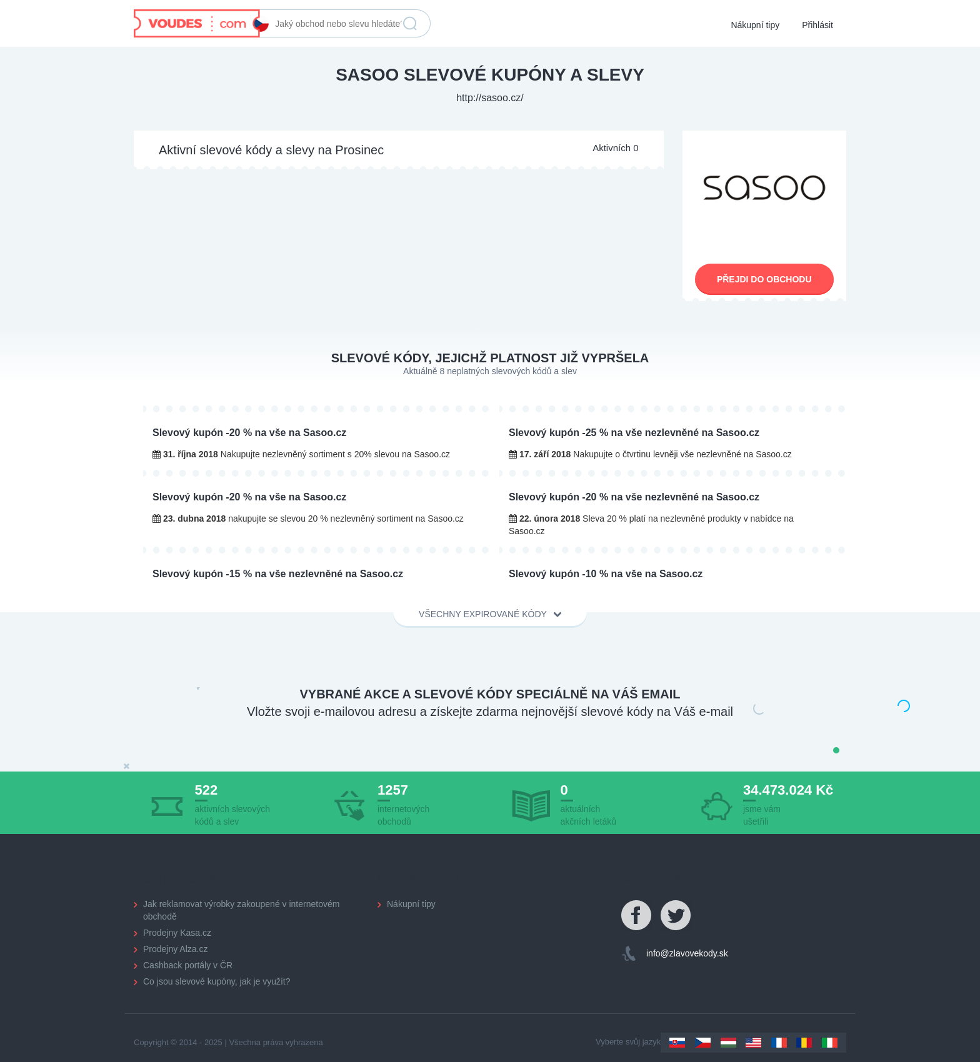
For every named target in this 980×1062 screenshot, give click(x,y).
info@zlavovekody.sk (687, 953)
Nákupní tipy (755, 25)
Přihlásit (817, 25)
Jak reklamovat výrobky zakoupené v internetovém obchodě (241, 910)
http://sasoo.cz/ (490, 97)
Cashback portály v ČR (187, 965)
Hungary (728, 1043)
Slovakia (677, 1043)
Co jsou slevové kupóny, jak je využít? (217, 981)
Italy (830, 1043)
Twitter (676, 915)
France (779, 1043)
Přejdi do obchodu (764, 279)
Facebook (636, 915)
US (753, 1043)
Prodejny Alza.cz (175, 949)
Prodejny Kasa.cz (177, 933)
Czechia (703, 1043)
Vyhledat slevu (410, 23)
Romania (804, 1043)
